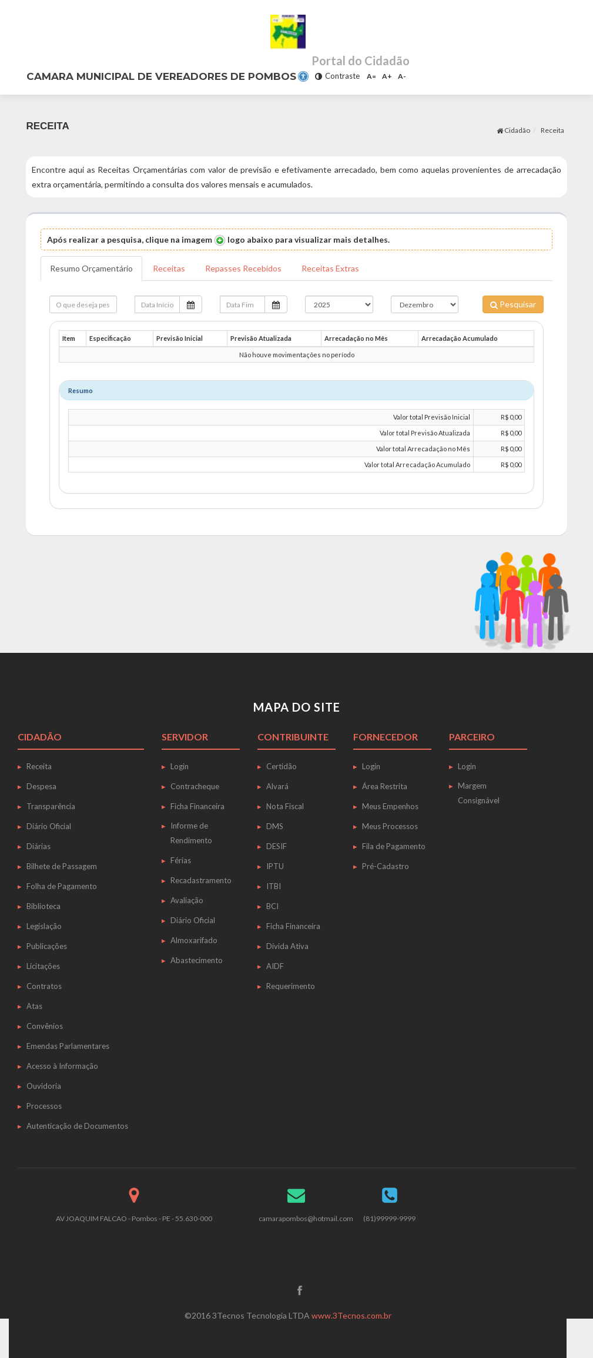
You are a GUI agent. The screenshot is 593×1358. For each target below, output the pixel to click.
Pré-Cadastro (385, 866)
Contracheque (194, 786)
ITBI (273, 886)
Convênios (44, 1026)
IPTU (275, 866)
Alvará (277, 786)
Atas (34, 1006)
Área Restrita (384, 786)
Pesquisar (513, 304)
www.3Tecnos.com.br (351, 1315)
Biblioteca (43, 906)
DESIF (276, 846)
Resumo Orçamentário (91, 268)
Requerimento (290, 986)
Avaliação (186, 900)
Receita (552, 130)
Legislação (44, 926)
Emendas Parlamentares (67, 1046)
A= (371, 76)
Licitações (43, 966)
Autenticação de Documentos (77, 1126)
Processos (44, 1106)
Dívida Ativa (287, 946)
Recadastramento (201, 880)
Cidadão (513, 130)
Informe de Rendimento (191, 833)
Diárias (38, 846)
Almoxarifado (193, 940)
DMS (274, 826)
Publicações (46, 946)
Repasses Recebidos (243, 268)
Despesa (41, 786)
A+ (387, 76)
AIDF (275, 966)
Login (179, 766)
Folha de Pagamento (61, 886)
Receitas (169, 268)
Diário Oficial (48, 826)
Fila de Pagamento (394, 846)
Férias (180, 860)
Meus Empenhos (390, 806)
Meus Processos (390, 826)
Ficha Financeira (197, 806)
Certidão (281, 766)
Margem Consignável (479, 793)
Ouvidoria (43, 1086)
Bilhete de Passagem (61, 866)
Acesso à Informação (62, 1066)
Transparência (50, 806)
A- (402, 76)
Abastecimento (196, 960)
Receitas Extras (330, 268)
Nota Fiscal (285, 806)
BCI (272, 906)
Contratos (44, 986)
